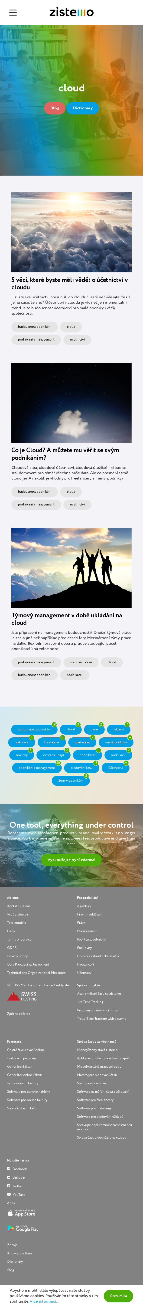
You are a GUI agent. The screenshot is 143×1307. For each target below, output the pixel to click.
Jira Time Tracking (90, 1002)
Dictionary (83, 108)
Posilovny (84, 948)
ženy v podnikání (73, 779)
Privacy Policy (17, 956)
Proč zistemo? (18, 914)
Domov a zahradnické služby (98, 956)
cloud (71, 326)
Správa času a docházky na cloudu (101, 1137)
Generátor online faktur (24, 1075)
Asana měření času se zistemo (99, 993)
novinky (24, 753)
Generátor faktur (19, 1066)
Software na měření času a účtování (103, 1091)
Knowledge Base (19, 1253)
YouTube (16, 1195)
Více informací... (44, 1301)
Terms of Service (19, 939)
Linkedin (16, 1177)
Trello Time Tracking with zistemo (102, 1018)
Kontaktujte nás (18, 906)
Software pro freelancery (95, 1100)
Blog (54, 108)
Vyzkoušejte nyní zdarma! (71, 860)
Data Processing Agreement (28, 964)
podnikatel (75, 675)
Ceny (11, 931)
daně (97, 728)
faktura (122, 728)
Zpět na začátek (18, 1014)
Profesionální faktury (22, 1083)
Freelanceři (85, 964)
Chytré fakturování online (26, 1050)
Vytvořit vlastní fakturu (24, 1108)
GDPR (11, 948)
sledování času (81, 662)
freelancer (54, 740)
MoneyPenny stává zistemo (97, 1050)
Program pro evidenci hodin (97, 1010)
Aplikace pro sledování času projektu (104, 1058)
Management (87, 931)
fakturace (24, 740)
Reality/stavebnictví (91, 939)
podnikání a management (36, 339)
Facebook (17, 1169)
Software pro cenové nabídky (28, 1091)
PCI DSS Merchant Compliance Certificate (38, 985)
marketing (85, 740)
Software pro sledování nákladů (100, 1116)
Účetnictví (84, 973)
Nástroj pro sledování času (97, 1075)
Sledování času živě (91, 1083)
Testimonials (16, 923)
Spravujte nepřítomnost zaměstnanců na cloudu (104, 1127)
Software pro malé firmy (94, 1108)
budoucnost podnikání (34, 326)
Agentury (84, 906)
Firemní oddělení (89, 914)
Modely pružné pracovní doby (99, 1066)
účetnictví (77, 339)
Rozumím (118, 1296)
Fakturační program (21, 1058)
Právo (81, 923)
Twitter (15, 1186)
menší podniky (119, 740)
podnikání (121, 753)
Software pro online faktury (27, 1100)
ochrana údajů (56, 753)
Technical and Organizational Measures (36, 973)
